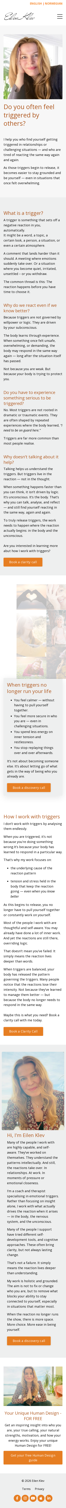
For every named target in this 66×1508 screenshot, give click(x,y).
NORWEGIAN (53, 3)
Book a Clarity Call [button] (23, 1031)
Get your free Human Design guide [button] (33, 1457)
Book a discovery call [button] (29, 787)
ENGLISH (36, 3)
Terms (26, 1489)
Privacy (39, 1489)
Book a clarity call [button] (23, 562)
